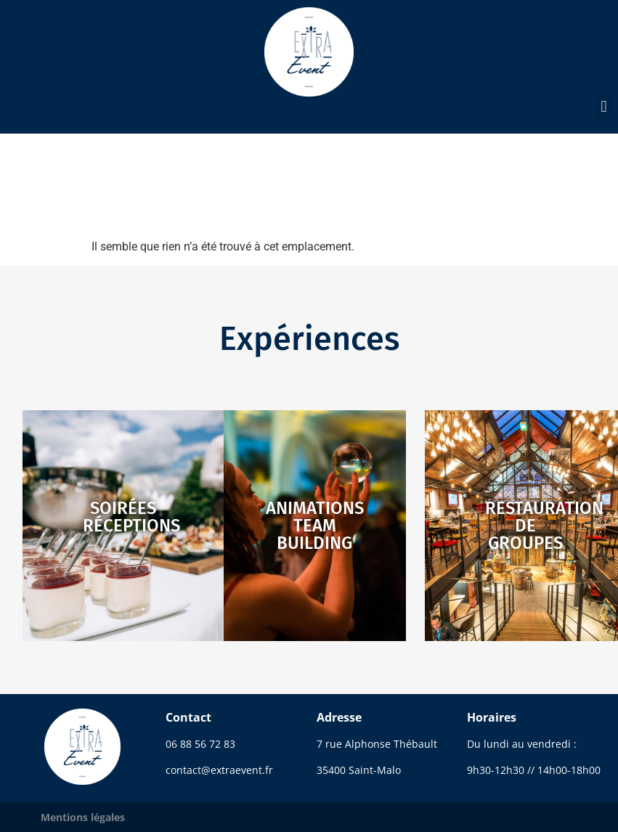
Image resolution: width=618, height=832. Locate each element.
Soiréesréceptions (131, 517)
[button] (604, 107)
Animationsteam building (315, 525)
